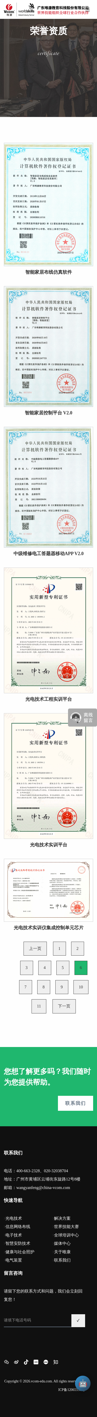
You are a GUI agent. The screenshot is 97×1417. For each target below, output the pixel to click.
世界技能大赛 (66, 1226)
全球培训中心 (66, 1235)
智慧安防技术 (17, 1243)
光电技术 (13, 1218)
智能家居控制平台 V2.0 (48, 412)
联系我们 (75, 1103)
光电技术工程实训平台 (48, 699)
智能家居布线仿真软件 (48, 272)
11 (39, 1006)
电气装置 (13, 1260)
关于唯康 (62, 1252)
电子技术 (13, 1235)
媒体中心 (62, 1243)
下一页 (64, 1006)
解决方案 (62, 1218)
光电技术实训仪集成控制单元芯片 (49, 927)
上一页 (35, 948)
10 (81, 987)
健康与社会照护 (19, 1252)
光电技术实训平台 (48, 844)
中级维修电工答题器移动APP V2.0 (48, 553)
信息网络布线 (17, 1226)
